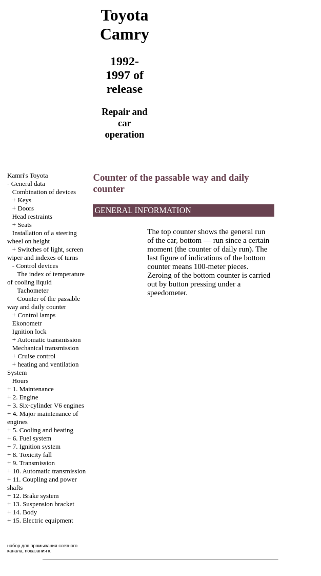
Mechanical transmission (45, 348)
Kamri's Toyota (27, 175)
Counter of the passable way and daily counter (43, 303)
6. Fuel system (32, 438)
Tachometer (32, 290)
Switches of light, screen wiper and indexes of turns (45, 253)
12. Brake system (36, 496)
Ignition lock (29, 331)
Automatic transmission (49, 339)
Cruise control (36, 356)
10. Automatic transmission (49, 471)
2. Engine (25, 397)
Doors (25, 208)
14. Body (25, 512)
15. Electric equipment (43, 520)
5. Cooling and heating (43, 430)
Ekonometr (27, 323)
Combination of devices (44, 192)
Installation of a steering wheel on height (42, 237)
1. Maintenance (33, 389)
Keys (24, 200)
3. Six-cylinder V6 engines (48, 405)
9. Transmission (34, 463)
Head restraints (32, 216)
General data (28, 183)
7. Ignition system (37, 446)
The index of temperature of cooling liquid (46, 278)
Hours (20, 381)
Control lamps (36, 315)
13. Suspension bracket (43, 504)
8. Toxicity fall (32, 454)
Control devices (37, 266)
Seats (24, 224)
